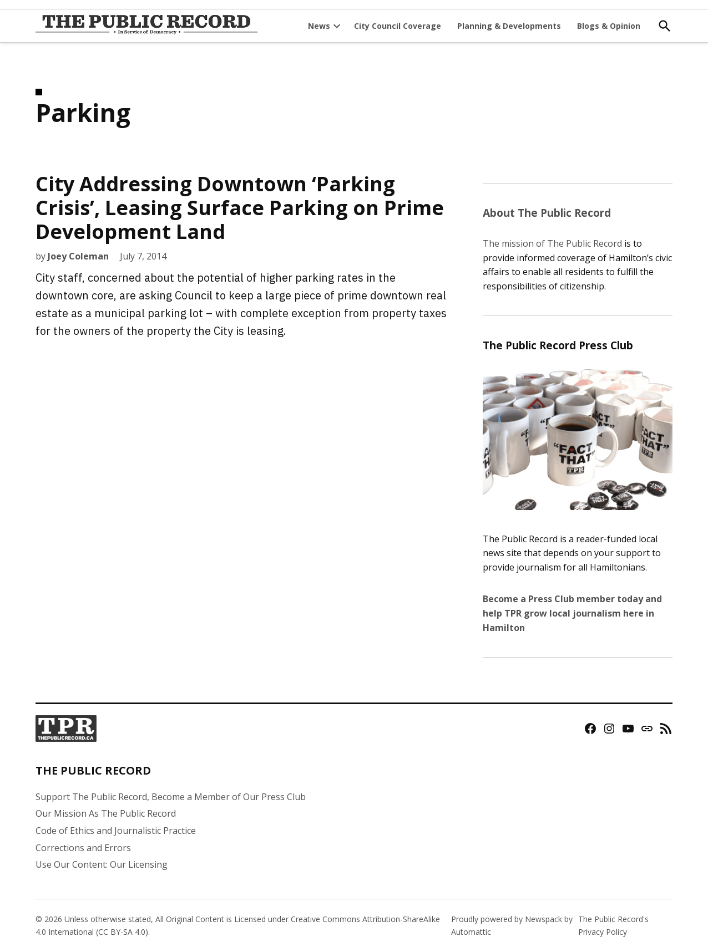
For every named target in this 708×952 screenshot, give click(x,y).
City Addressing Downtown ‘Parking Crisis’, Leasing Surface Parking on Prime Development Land (240, 207)
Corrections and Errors (83, 848)
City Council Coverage (397, 26)
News (319, 26)
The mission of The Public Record (552, 243)
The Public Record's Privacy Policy (613, 925)
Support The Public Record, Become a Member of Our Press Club (171, 797)
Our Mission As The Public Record (106, 813)
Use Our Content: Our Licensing (102, 864)
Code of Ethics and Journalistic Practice (116, 830)
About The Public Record (547, 212)
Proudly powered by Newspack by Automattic (512, 925)
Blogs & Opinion (608, 26)
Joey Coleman (78, 256)
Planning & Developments (509, 26)
